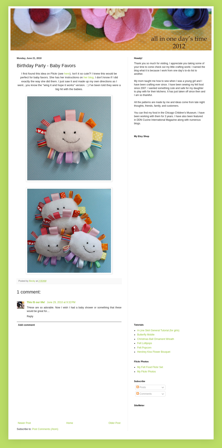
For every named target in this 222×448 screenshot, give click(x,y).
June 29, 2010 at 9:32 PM (61, 302)
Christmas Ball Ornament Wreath (155, 339)
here (67, 73)
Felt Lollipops (144, 343)
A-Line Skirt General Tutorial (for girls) (158, 330)
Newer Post (24, 423)
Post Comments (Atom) (45, 429)
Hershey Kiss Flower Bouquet (153, 351)
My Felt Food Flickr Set (150, 367)
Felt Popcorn (144, 347)
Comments (144, 393)
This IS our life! (36, 302)
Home (69, 423)
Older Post (114, 423)
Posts (141, 387)
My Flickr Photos (146, 371)
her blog (89, 77)
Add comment (26, 325)
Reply (30, 316)
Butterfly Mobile (146, 334)
